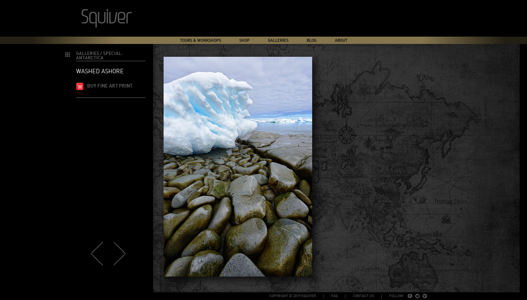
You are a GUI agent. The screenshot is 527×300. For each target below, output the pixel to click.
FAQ (334, 296)
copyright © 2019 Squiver (292, 296)
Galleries (278, 40)
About (341, 40)
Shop (244, 40)
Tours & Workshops (200, 40)
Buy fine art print (109, 86)
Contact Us (363, 296)
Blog (312, 40)
